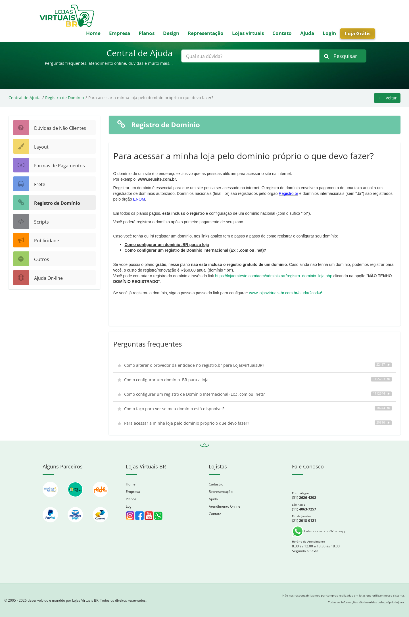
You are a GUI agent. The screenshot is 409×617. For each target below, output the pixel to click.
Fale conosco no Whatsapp (319, 531)
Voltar (388, 98)
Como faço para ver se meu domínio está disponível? (255, 408)
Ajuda (307, 33)
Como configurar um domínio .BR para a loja (167, 244)
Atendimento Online (224, 506)
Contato (282, 33)
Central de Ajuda (25, 97)
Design (171, 33)
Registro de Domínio (64, 97)
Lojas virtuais (248, 33)
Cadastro (216, 484)
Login (329, 33)
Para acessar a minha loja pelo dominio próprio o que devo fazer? (255, 423)
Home (93, 33)
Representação (206, 33)
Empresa (119, 33)
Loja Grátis (357, 33)
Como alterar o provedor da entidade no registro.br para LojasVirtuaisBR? (255, 365)
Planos (147, 33)
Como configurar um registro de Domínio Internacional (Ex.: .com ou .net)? (195, 250)
